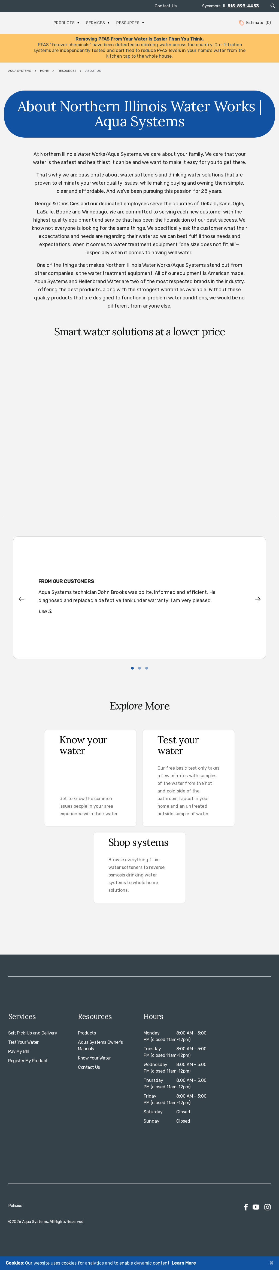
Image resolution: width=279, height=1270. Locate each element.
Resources (130, 23)
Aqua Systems (19, 71)
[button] (25, 599)
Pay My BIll (18, 1051)
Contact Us (166, 6)
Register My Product (28, 1060)
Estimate (254, 22)
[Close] (271, 1262)
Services (98, 23)
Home (44, 71)
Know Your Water (94, 1058)
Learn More (184, 1263)
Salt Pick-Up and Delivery (32, 1033)
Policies (15, 1205)
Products (66, 23)
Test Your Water (23, 1042)
